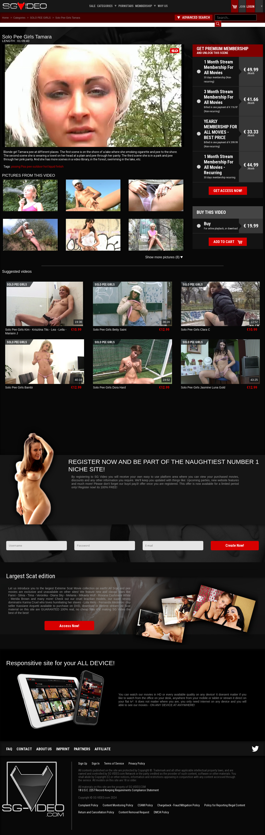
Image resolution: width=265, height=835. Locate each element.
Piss (23, 162)
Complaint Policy (88, 801)
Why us (163, 6)
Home (5, 17)
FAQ (9, 745)
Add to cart (223, 237)
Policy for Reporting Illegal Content (224, 801)
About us (44, 745)
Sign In (96, 759)
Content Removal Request (134, 808)
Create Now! (234, 541)
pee (29, 162)
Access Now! (69, 621)
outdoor (37, 162)
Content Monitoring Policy (118, 801)
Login (250, 6)
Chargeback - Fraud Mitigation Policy (178, 801)
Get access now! (227, 186)
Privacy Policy (137, 759)
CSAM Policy (145, 801)
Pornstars (126, 6)
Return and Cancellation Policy (96, 808)
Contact (24, 745)
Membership (143, 6)
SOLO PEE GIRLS (40, 17)
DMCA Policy (161, 808)
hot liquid (49, 162)
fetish (59, 162)
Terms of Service (114, 759)
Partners (82, 745)
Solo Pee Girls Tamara (67, 17)
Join (242, 6)
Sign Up (82, 759)
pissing (15, 162)
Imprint (63, 745)
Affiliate (103, 745)
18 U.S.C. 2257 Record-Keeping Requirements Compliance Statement (118, 786)
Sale (92, 6)
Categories (105, 6)
